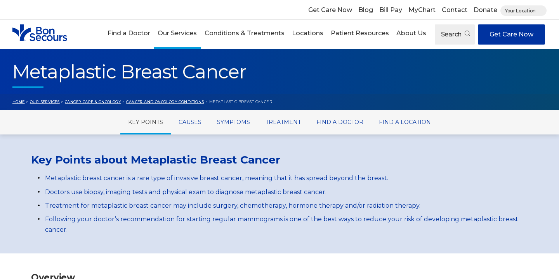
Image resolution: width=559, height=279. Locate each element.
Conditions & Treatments (245, 33)
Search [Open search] (455, 34)
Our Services (177, 33)
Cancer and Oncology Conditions (165, 102)
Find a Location (405, 122)
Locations (307, 33)
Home (18, 102)
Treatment (283, 122)
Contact (454, 10)
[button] (129, 34)
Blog (365, 10)
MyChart (422, 10)
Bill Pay (390, 10)
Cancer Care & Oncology (93, 102)
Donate (485, 10)
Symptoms (233, 122)
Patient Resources (360, 33)
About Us (411, 33)
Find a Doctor (129, 33)
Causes (190, 122)
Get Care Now (330, 10)
